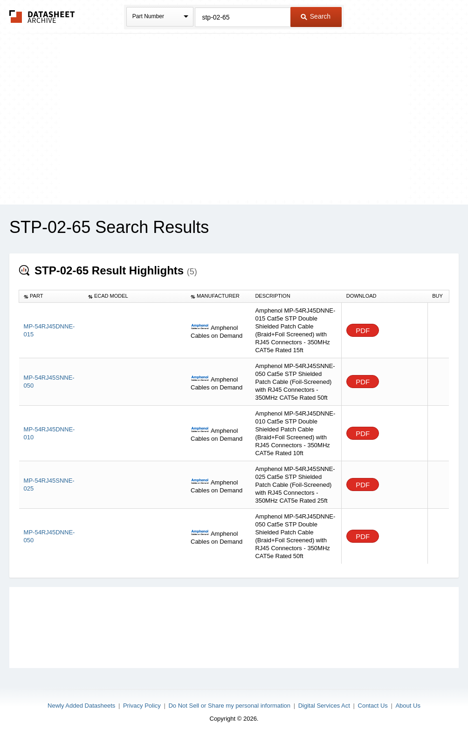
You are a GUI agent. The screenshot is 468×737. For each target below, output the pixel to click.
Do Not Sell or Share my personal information (229, 705)
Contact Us (373, 705)
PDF (363, 330)
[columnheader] (51, 296)
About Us (407, 705)
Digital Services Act (324, 705)
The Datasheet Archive (42, 16)
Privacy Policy (142, 705)
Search (315, 16)
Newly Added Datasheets (81, 705)
